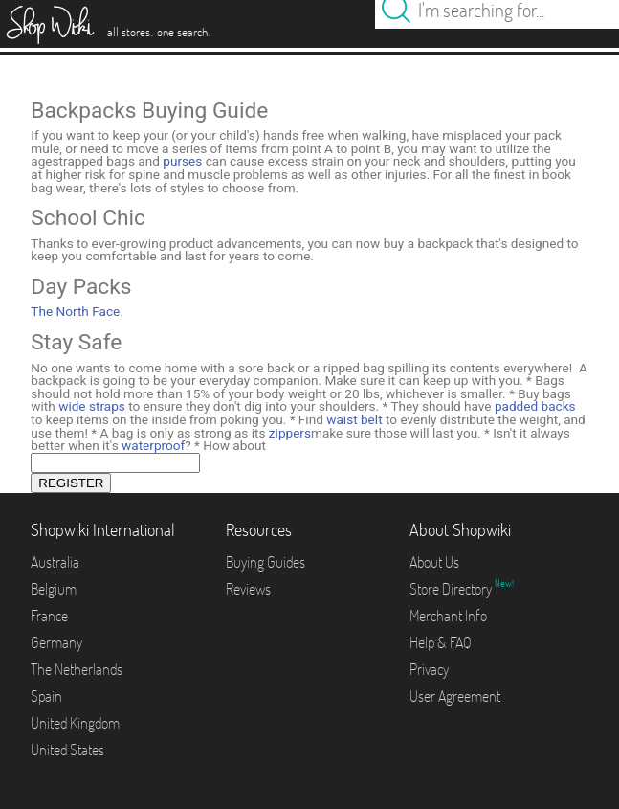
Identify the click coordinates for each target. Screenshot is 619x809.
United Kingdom (75, 722)
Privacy (429, 669)
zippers (290, 432)
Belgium (54, 588)
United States (67, 749)
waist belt (354, 419)
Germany (56, 642)
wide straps (91, 406)
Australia (55, 562)
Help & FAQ (440, 642)
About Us (434, 562)
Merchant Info (448, 615)
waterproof (153, 445)
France (49, 615)
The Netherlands (76, 669)
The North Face (75, 311)
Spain (46, 696)
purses (182, 161)
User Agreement (454, 696)
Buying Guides (265, 562)
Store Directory (452, 588)
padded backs (535, 406)
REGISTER (70, 483)
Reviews (248, 588)
